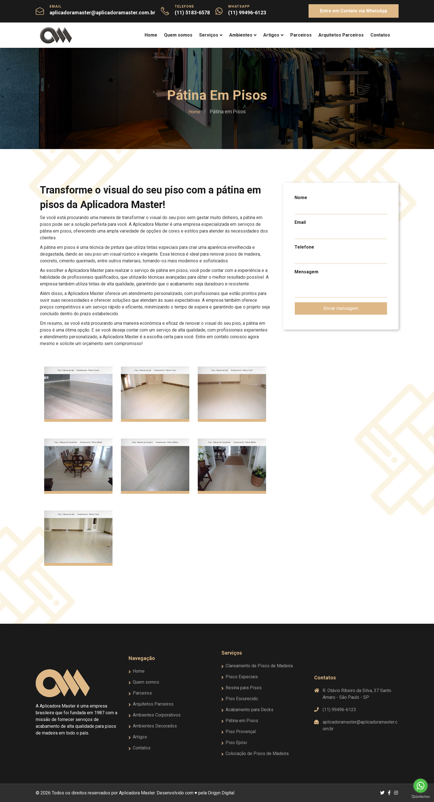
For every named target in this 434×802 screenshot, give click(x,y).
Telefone (304, 247)
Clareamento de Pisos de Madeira (259, 665)
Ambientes (240, 35)
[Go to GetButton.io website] (420, 796)
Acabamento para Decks (249, 709)
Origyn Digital (221, 793)
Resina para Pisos (244, 687)
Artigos (271, 35)
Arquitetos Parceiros (341, 35)
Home (151, 35)
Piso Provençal (241, 731)
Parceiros (301, 35)
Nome (300, 197)
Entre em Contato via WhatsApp (353, 10)
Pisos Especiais (242, 676)
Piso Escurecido (242, 698)
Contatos (380, 35)
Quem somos (178, 35)
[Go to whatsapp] (420, 786)
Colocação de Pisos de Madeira (257, 753)
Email (300, 222)
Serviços (208, 35)
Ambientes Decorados (155, 726)
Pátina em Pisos (242, 720)
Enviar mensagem (340, 308)
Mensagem (306, 271)
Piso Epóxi (236, 742)
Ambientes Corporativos (157, 715)
